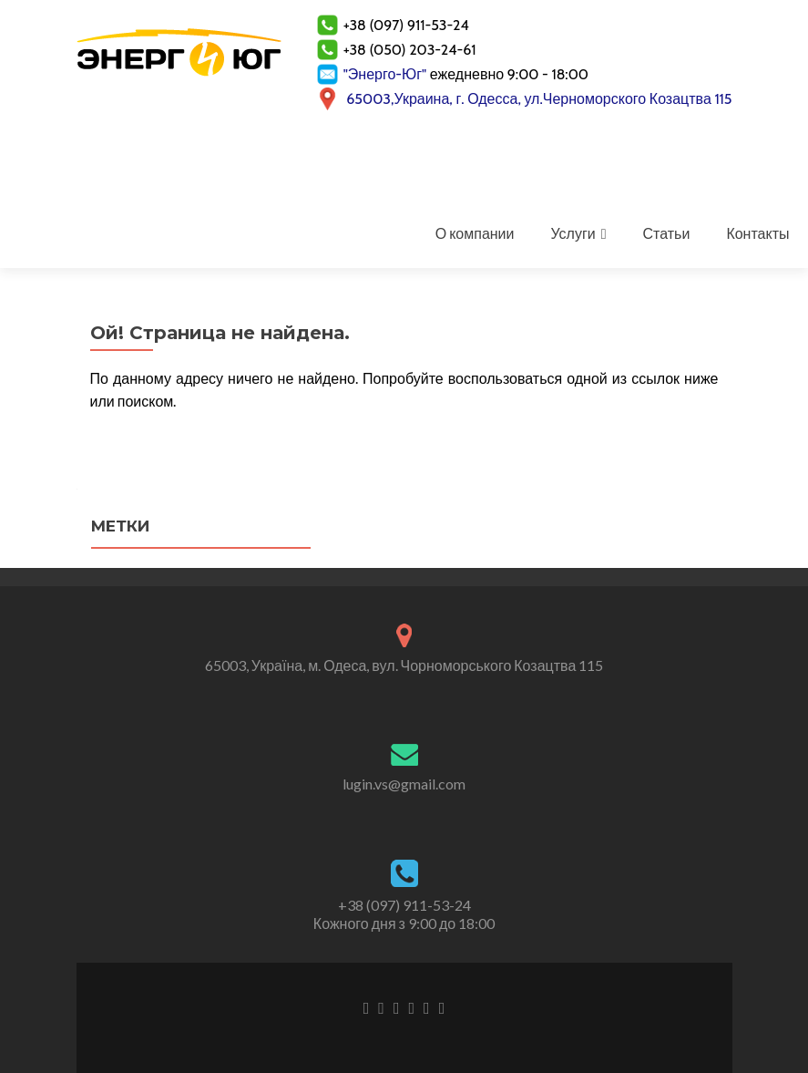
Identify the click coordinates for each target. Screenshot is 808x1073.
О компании (475, 233)
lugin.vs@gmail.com (404, 783)
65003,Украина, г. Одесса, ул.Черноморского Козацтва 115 (538, 99)
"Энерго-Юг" (385, 74)
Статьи (666, 233)
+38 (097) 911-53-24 (404, 904)
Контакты (757, 233)
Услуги (572, 233)
